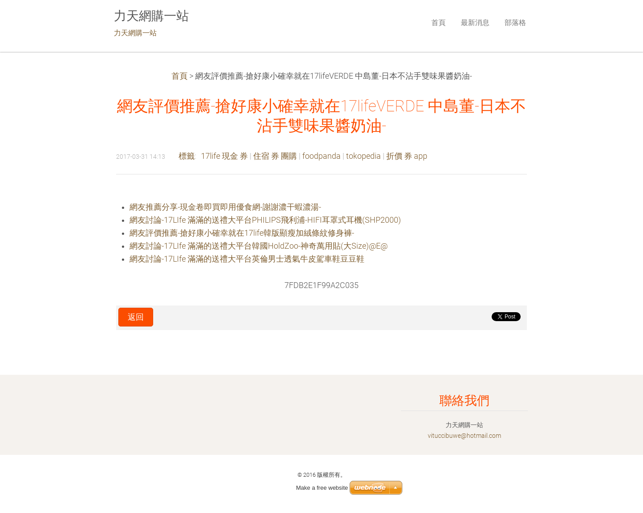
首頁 (179, 76)
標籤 (187, 156)
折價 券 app (406, 156)
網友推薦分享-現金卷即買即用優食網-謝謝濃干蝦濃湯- (225, 207)
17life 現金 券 (224, 156)
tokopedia (363, 156)
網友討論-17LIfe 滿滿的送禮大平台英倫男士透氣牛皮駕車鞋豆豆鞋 (246, 258)
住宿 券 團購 (275, 156)
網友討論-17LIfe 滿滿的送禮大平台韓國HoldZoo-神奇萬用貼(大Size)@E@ (258, 246)
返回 (136, 317)
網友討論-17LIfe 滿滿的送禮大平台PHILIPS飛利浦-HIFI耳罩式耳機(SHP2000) (265, 220)
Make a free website (322, 487)
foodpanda (321, 156)
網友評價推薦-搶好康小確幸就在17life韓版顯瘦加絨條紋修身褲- (241, 233)
